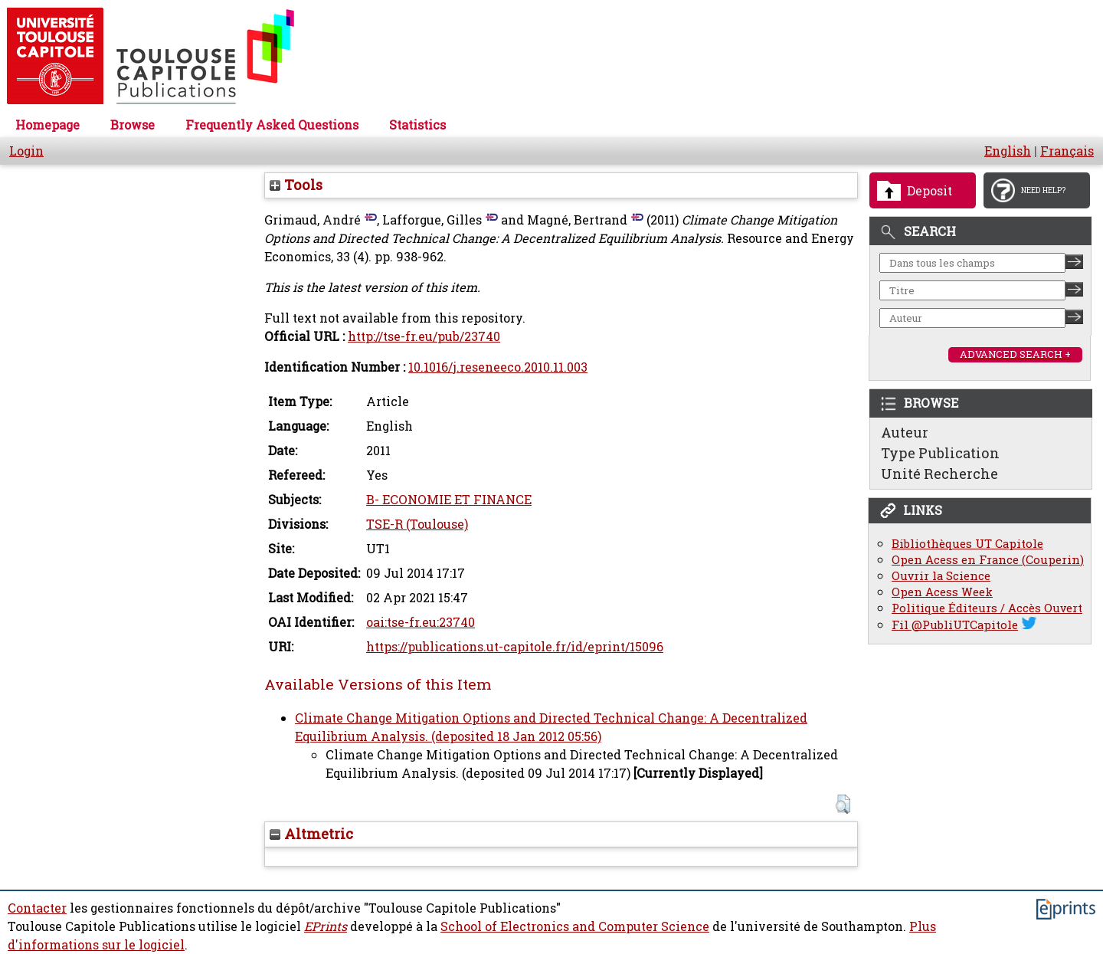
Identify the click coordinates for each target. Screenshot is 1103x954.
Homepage (47, 124)
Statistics (417, 124)
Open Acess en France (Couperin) (988, 560)
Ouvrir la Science (941, 576)
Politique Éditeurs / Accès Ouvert (987, 608)
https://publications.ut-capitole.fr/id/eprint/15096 (514, 646)
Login (26, 151)
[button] (843, 804)
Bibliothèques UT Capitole (967, 544)
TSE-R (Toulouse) (417, 524)
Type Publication (940, 453)
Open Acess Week (942, 592)
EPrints (325, 926)
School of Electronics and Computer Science (574, 926)
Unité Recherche (939, 473)
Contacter (37, 908)
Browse (132, 124)
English (1007, 151)
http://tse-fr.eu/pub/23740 (424, 336)
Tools (296, 184)
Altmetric (311, 834)
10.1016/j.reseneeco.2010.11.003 (498, 367)
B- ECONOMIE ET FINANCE (449, 499)
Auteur (904, 432)
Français (1067, 151)
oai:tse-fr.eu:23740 (420, 622)
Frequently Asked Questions (271, 124)
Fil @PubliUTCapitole (955, 625)
